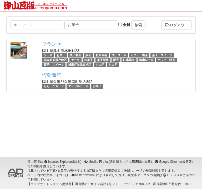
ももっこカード (54, 86)
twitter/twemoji (85, 175)
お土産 (100, 64)
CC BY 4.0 (174, 175)
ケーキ (48, 55)
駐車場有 (101, 55)
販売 (88, 55)
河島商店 (51, 75)
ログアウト (176, 25)
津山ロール (119, 55)
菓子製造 (75, 55)
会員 (124, 25)
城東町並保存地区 (55, 59)
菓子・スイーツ (162, 55)
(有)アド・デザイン (120, 184)
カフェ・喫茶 (139, 55)
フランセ (51, 44)
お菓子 (61, 55)
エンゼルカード (78, 86)
